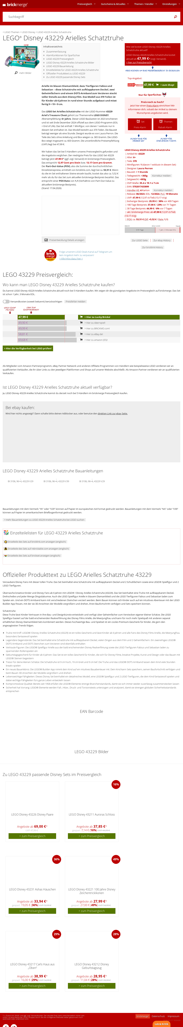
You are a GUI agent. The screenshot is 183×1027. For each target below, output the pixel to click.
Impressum (173, 1016)
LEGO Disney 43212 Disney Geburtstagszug (92, 966)
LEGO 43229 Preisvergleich (60, 58)
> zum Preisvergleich (32, 836)
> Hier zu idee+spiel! (91, 322)
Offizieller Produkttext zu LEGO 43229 (65, 73)
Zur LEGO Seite (140, 240)
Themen (144, 4)
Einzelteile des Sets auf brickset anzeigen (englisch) (32, 555)
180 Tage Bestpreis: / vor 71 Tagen (151, 204)
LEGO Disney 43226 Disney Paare (32, 814)
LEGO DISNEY (101, 115)
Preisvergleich (84, 4)
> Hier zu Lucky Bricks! (94, 317)
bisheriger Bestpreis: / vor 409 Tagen (153, 201)
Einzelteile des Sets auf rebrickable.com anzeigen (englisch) (36, 548)
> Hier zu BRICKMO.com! (94, 328)
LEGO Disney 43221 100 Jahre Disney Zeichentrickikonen (91, 891)
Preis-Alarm (153, 105)
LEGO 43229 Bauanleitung (59, 66)
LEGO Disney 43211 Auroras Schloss (92, 814)
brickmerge (143, 1016)
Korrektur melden (161, 175)
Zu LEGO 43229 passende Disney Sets (65, 77)
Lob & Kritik (161, 1024)
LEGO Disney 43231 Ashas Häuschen (32, 889)
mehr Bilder (22, 73)
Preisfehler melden (75, 301)
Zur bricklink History (152, 247)
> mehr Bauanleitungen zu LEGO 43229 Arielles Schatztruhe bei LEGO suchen (44, 519)
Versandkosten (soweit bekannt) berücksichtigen (36, 301)
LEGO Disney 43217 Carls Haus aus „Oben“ (32, 966)
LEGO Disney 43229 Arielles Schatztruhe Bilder (70, 62)
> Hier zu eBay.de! (90, 334)
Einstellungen (169, 4)
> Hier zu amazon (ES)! (93, 339)
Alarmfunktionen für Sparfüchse (63, 55)
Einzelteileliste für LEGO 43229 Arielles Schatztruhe (72, 69)
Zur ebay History (162, 240)
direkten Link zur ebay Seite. (113, 413)
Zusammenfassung (56, 51)
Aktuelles (113, 4)
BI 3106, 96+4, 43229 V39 (56, 481)
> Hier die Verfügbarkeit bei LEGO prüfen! (28, 348)
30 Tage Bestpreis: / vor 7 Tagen (149, 208)
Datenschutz (158, 1016)
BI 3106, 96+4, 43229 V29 (20, 481)
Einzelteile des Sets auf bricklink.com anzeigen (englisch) (35, 541)
